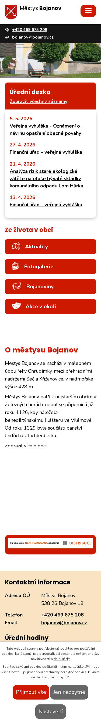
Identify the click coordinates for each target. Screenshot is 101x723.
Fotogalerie (32, 266)
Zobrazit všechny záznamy (38, 101)
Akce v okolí (34, 306)
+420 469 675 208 (62, 615)
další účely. (62, 659)
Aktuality (30, 246)
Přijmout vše (31, 692)
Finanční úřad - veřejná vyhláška (46, 152)
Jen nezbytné (69, 692)
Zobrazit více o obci (26, 446)
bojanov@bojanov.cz (64, 622)
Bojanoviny (33, 286)
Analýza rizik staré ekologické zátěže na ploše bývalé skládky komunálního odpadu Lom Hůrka (46, 178)
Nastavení (51, 711)
